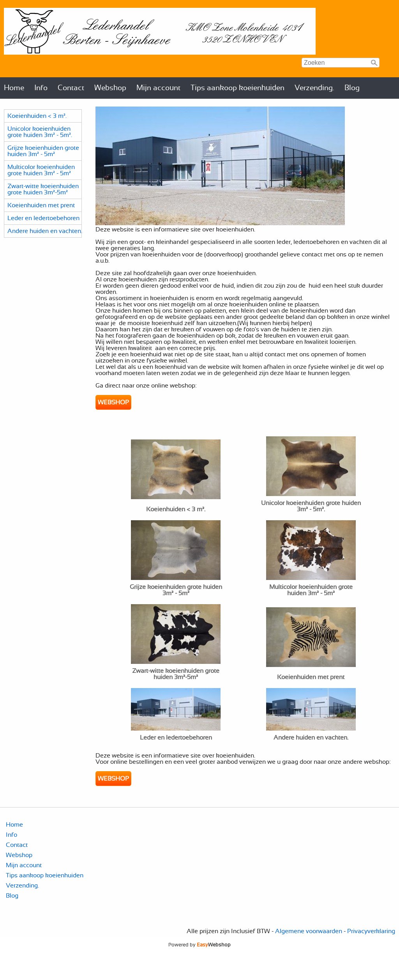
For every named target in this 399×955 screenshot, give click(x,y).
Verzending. (314, 88)
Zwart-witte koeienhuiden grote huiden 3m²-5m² (43, 189)
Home (14, 88)
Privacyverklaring (371, 931)
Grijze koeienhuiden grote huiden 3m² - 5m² (43, 151)
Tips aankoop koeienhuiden (237, 88)
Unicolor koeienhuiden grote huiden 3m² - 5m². (39, 132)
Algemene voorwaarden (308, 931)
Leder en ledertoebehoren (43, 218)
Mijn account (158, 88)
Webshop (110, 88)
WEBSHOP (113, 402)
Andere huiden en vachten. (44, 231)
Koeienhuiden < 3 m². (37, 116)
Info (41, 88)
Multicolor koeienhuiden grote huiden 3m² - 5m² (41, 170)
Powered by (199, 945)
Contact (71, 88)
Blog (352, 88)
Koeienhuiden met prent (41, 205)
